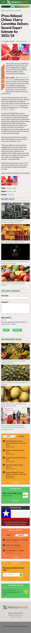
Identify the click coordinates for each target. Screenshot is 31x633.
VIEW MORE (15, 482)
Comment (5, 302)
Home (3, 10)
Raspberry (9, 552)
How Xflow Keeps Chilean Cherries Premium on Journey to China (12, 221)
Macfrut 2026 (7, 495)
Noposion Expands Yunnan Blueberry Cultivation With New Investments (16, 474)
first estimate (14, 105)
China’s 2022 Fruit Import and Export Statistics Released (13, 362)
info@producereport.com (15, 615)
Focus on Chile (15, 508)
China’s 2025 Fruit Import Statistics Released (13, 284)
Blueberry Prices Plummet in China (15, 451)
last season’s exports (8, 109)
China (10, 191)
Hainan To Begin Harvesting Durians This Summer (14, 383)
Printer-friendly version (3, 80)
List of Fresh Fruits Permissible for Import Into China (12, 592)
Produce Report (22, 41)
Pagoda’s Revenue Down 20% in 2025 (16, 459)
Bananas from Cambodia (14, 547)
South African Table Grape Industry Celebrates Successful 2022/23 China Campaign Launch (13, 427)
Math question (6, 318)
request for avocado (12, 542)
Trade (14, 188)
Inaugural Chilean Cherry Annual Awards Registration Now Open (14, 262)
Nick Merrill (15, 628)
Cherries (18, 10)
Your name (4, 296)
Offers (9, 535)
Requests (21, 535)
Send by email (3, 83)
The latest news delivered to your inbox (13, 569)
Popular (21, 436)
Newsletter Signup (15, 617)
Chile (14, 191)
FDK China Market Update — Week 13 (15, 466)
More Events (15, 500)
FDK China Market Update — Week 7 (13, 242)
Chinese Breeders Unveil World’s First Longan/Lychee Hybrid (13, 405)
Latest (8, 436)
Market (9, 188)
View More (15, 557)
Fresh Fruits (10, 10)
